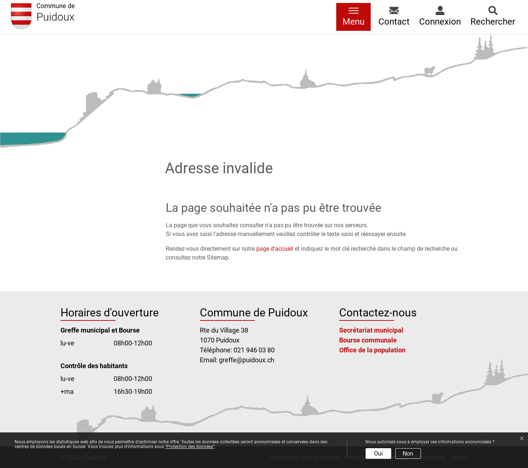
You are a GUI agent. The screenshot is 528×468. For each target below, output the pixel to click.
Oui (378, 453)
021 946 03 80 (254, 350)
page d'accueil (274, 248)
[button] (394, 17)
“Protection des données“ (189, 446)
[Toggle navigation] (353, 17)
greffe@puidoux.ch (246, 360)
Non (408, 453)
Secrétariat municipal (371, 330)
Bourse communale (368, 340)
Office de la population (372, 350)
